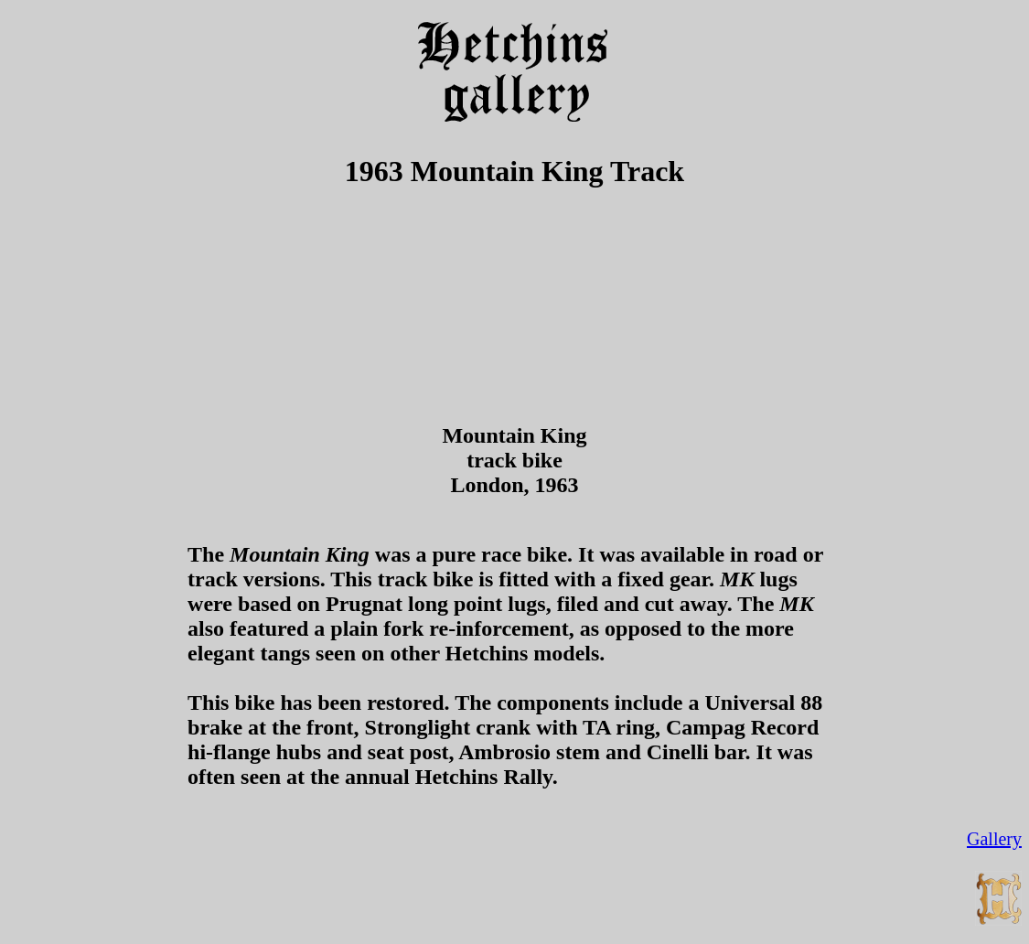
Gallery (994, 839)
